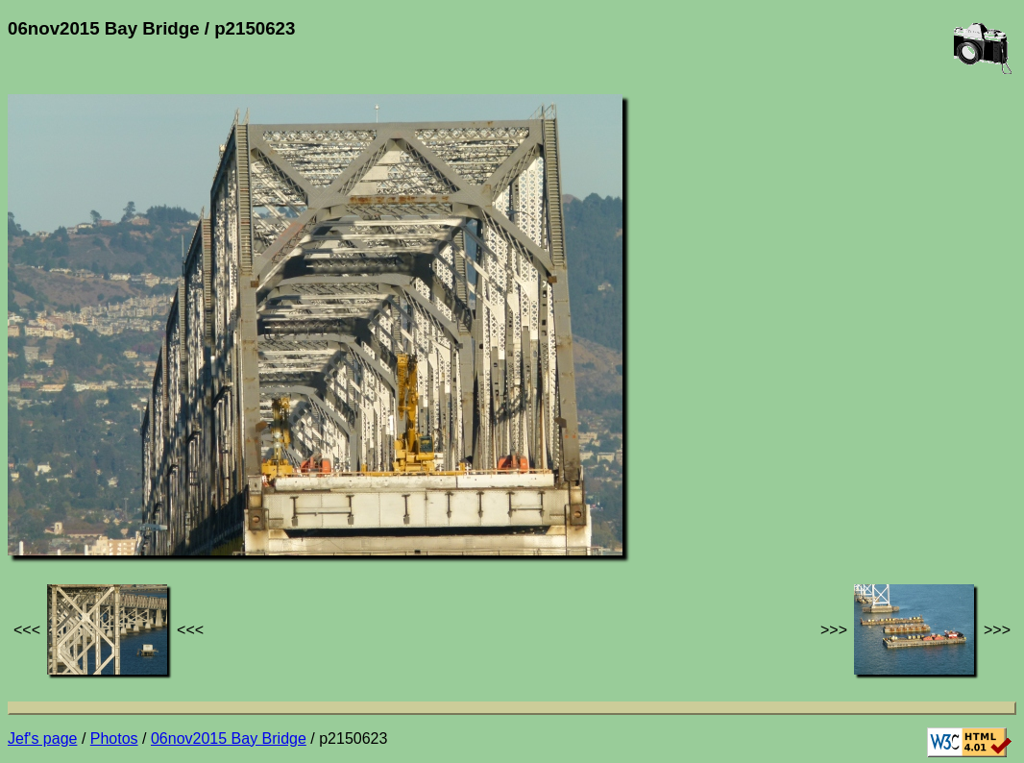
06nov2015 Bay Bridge (228, 738)
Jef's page (42, 738)
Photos (114, 738)
